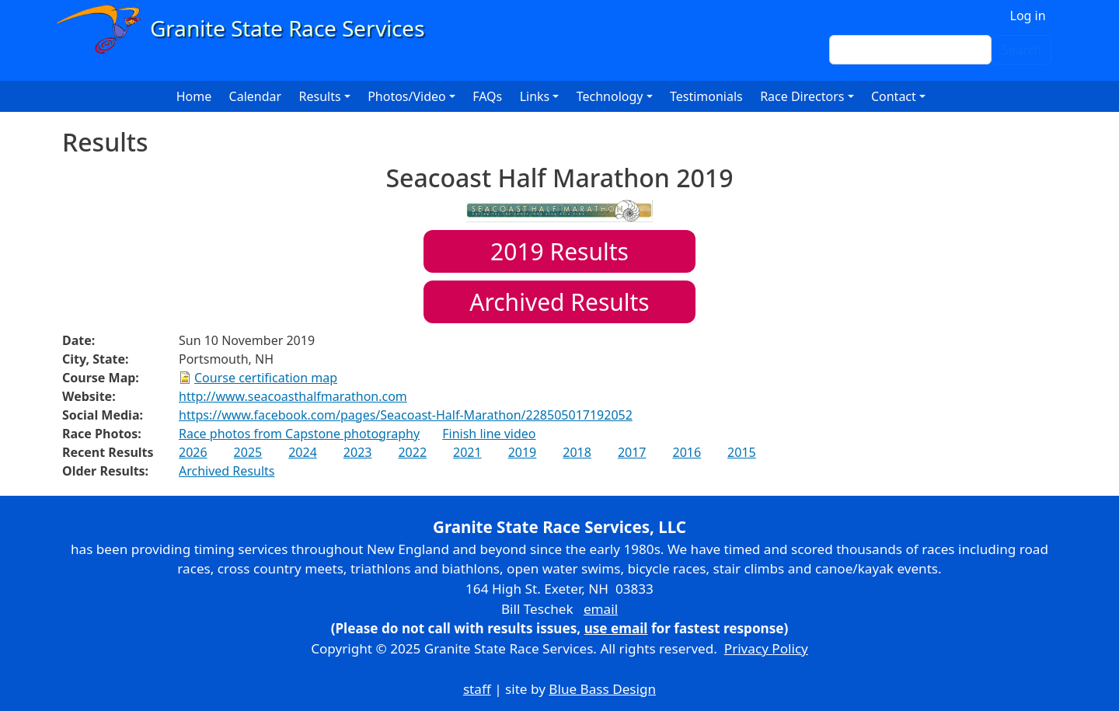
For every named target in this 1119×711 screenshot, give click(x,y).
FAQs (487, 96)
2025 (248, 452)
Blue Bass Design (602, 689)
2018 (577, 452)
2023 (357, 452)
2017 (632, 452)
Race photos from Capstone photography (299, 433)
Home (194, 96)
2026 (193, 452)
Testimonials (706, 96)
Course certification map (265, 377)
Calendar (255, 96)
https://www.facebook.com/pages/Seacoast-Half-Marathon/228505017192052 (406, 414)
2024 (302, 452)
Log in (1028, 15)
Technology (610, 96)
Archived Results (559, 302)
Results (559, 251)
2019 (522, 452)
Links (535, 96)
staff (477, 689)
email (601, 609)
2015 (741, 452)
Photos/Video (407, 96)
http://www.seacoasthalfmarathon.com (293, 396)
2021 (467, 452)
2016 (686, 452)
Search (1021, 49)
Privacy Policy (766, 648)
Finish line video (488, 433)
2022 (412, 452)
